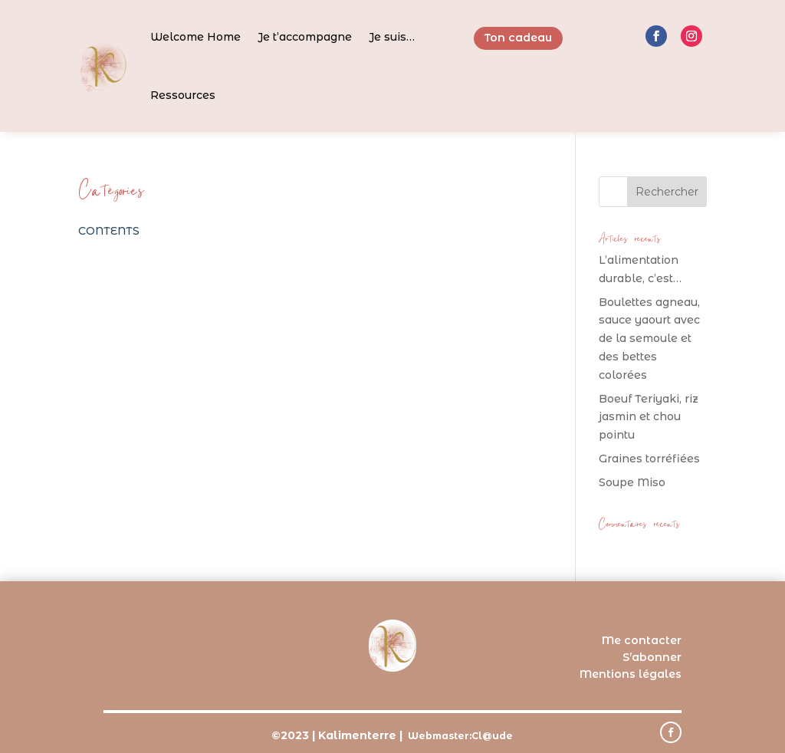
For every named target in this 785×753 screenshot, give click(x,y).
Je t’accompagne (305, 37)
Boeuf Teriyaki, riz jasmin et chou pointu (648, 417)
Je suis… (392, 37)
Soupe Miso (632, 482)
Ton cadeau (518, 37)
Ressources (182, 95)
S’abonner (652, 657)
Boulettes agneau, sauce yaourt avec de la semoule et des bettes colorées (649, 338)
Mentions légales (631, 674)
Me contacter (642, 640)
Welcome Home (195, 37)
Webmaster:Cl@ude (460, 735)
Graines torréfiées (649, 458)
